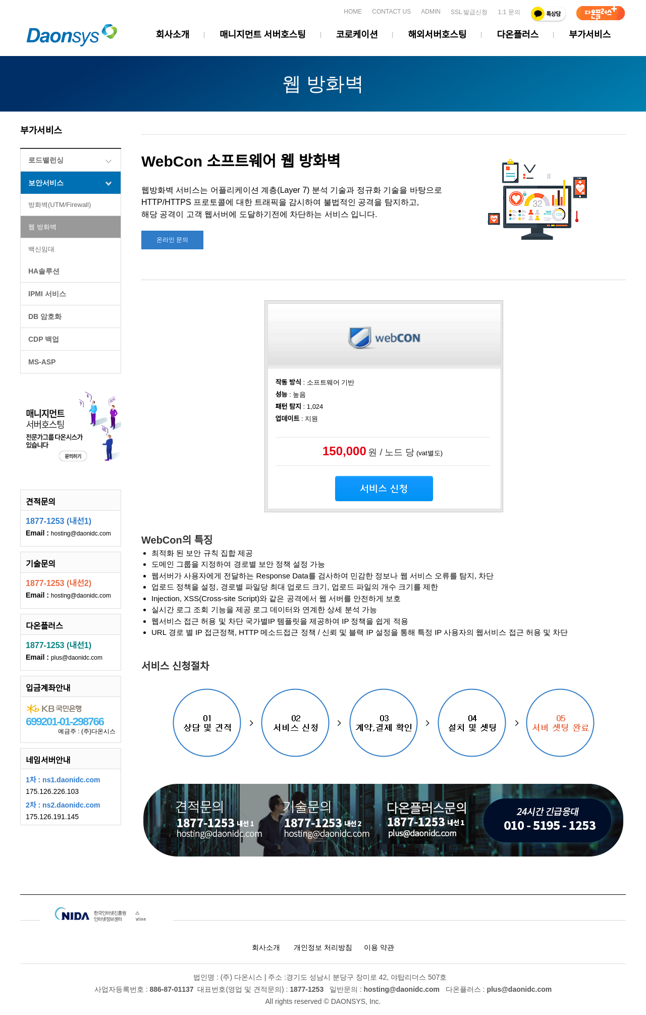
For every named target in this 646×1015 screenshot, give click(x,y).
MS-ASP (42, 362)
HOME (353, 11)
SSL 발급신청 (469, 12)
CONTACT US (391, 11)
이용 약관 (379, 947)
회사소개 (172, 35)
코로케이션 (357, 35)
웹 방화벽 (42, 227)
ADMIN (431, 11)
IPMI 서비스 (47, 294)
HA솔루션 (44, 271)
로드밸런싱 (46, 160)
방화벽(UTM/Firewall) (59, 204)
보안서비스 (46, 183)
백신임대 (41, 249)
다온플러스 (518, 35)
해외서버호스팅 (437, 35)
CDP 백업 (43, 339)
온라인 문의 (172, 239)
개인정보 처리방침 (323, 947)
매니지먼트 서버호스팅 (263, 35)
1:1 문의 (509, 12)
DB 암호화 (45, 316)
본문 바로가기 (0, 5)
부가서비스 (590, 35)
